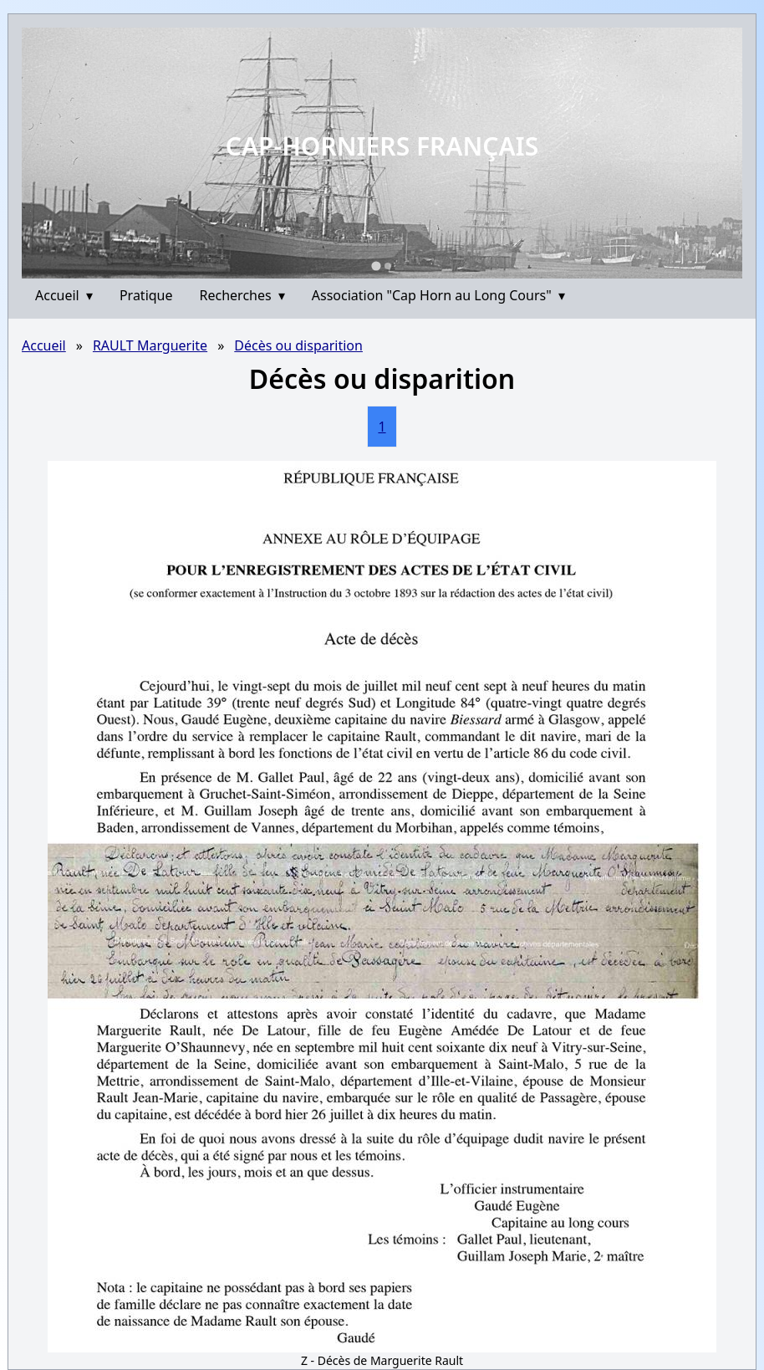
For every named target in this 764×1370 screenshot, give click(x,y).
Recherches (242, 295)
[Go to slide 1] (375, 265)
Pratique (146, 295)
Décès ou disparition (298, 345)
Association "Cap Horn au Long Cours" (438, 295)
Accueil (64, 295)
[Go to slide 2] (388, 266)
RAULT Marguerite (150, 345)
